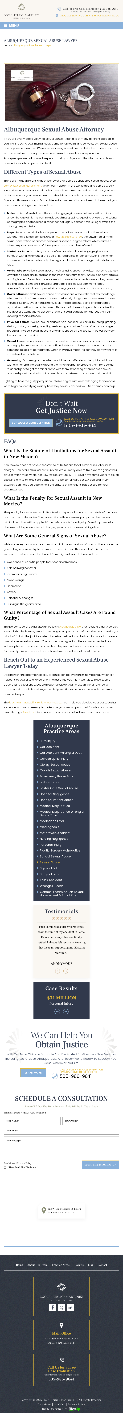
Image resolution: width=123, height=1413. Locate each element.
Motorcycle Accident (55, 833)
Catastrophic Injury (54, 758)
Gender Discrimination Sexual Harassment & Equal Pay (62, 893)
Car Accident (49, 747)
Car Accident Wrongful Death (62, 753)
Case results (61, 1000)
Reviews (79, 1265)
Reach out (29, 712)
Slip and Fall (48, 868)
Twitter (61, 1307)
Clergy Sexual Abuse (55, 764)
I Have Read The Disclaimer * (23, 1167)
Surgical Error (50, 874)
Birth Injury (47, 741)
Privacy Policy (24, 1163)
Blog (91, 1265)
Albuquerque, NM (70, 627)
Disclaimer (9, 1163)
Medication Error (52, 821)
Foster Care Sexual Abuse (59, 788)
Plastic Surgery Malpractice (60, 850)
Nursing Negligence (54, 839)
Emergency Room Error (57, 776)
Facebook (52, 1307)
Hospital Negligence (55, 794)
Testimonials (61, 941)
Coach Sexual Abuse (55, 770)
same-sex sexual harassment (23, 186)
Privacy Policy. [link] (77, 1404)
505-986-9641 (109, 9)
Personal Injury (51, 845)
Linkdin (70, 1307)
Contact (102, 1265)
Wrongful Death (51, 886)
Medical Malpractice (55, 806)
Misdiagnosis (49, 827)
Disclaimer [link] (44, 1404)
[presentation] (57, 971)
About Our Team (37, 1265)
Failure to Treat (51, 782)
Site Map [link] (59, 1404)
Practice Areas (61, 1265)
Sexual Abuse (50, 862)
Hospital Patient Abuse (57, 800)
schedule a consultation (31, 423)
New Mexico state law (68, 237)
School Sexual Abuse (55, 856)
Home (19, 1265)
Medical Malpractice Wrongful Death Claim (62, 813)
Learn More (33, 1072)
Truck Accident (51, 880)
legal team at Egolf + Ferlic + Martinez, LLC (36, 702)
